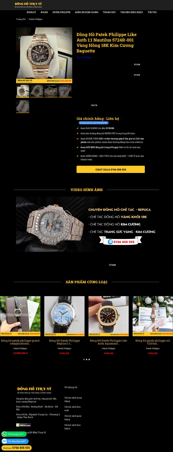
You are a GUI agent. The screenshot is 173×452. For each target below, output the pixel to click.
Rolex (44, 12)
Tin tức (152, 12)
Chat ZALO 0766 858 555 (110, 169)
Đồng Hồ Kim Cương (86, 12)
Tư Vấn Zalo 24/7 (17, 441)
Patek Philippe (61, 12)
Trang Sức (109, 12)
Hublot (31, 12)
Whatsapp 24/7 (16, 434)
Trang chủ (20, 19)
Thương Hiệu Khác (131, 12)
